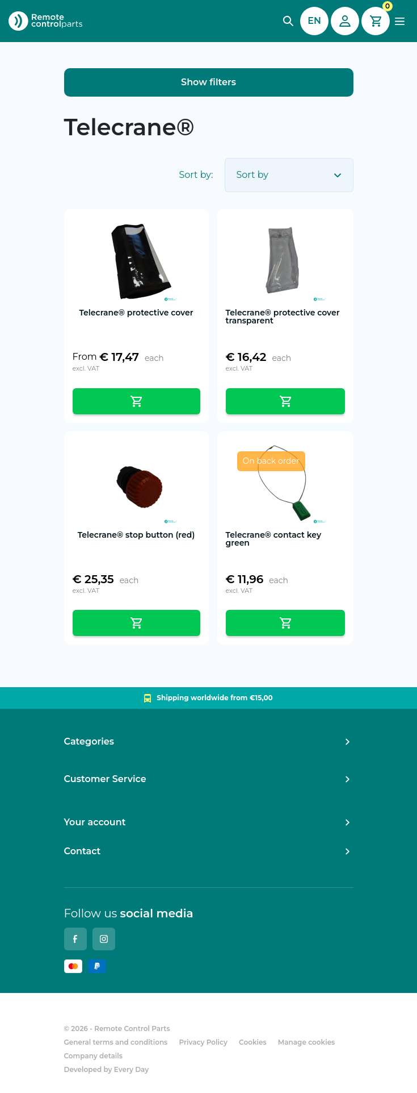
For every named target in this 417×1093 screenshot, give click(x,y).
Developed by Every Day (106, 1069)
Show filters (208, 82)
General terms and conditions (116, 1042)
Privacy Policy (203, 1042)
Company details (93, 1056)
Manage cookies (306, 1042)
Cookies (253, 1042)
